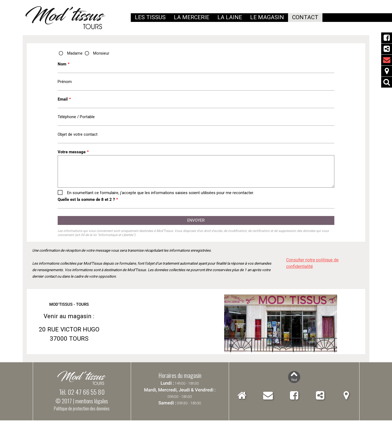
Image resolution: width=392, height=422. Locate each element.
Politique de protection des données (82, 410)
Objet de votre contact (77, 135)
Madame (75, 53)
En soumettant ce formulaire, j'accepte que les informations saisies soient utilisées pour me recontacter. (160, 194)
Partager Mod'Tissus (386, 49)
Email (64, 99)
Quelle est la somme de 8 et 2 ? (88, 200)
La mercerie (191, 17)
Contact (268, 397)
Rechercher (386, 82)
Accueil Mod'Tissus (242, 397)
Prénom (65, 81)
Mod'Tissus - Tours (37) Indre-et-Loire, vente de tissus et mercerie (65, 17)
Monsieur (101, 53)
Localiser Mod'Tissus (386, 71)
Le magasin (267, 17)
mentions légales (91, 402)
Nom (64, 64)
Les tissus (150, 17)
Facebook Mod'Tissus (386, 37)
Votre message (73, 153)
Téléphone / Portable (76, 117)
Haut (294, 381)
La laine (229, 17)
